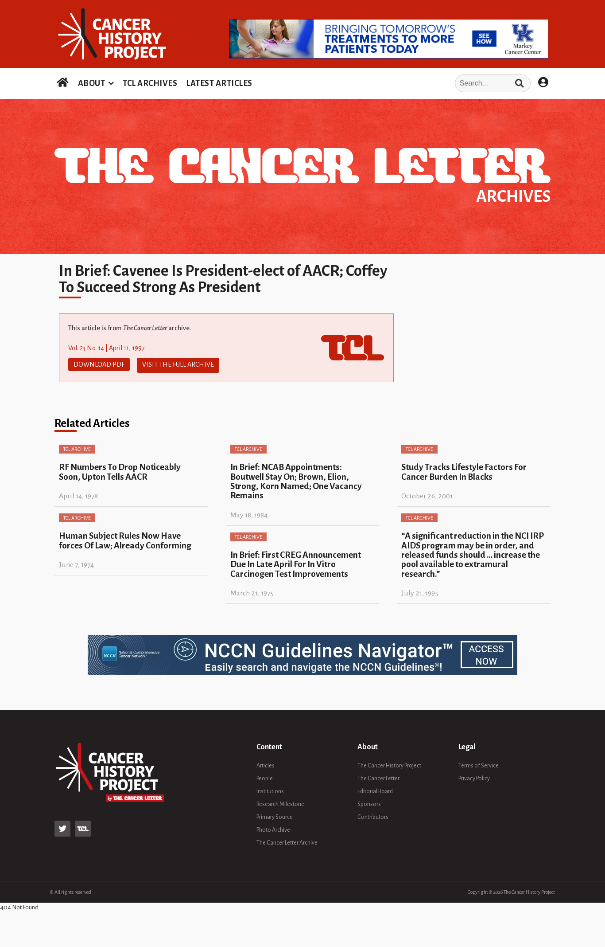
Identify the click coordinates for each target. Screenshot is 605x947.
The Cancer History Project (389, 764)
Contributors (372, 816)
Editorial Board (375, 790)
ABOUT (91, 83)
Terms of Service (478, 764)
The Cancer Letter (378, 777)
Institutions (270, 790)
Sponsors (369, 803)
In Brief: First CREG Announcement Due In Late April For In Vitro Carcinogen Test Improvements (295, 562)
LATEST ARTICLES (219, 83)
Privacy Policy (474, 777)
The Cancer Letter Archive (287, 841)
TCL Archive (77, 447)
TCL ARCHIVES (150, 83)
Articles (265, 764)
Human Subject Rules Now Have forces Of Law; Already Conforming (125, 539)
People (264, 777)
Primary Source (274, 816)
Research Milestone (280, 803)
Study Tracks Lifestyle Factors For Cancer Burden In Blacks (464, 470)
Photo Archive (273, 829)
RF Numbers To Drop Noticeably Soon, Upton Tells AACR (120, 470)
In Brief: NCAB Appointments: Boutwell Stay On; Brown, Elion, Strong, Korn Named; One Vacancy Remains (296, 480)
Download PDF (99, 364)
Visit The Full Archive (178, 364)
